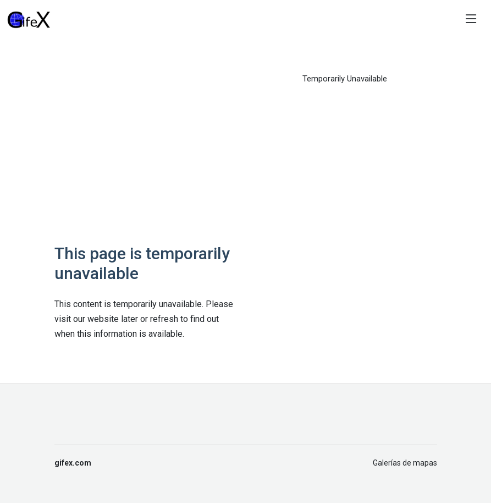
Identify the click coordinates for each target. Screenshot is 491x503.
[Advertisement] (146, 150)
